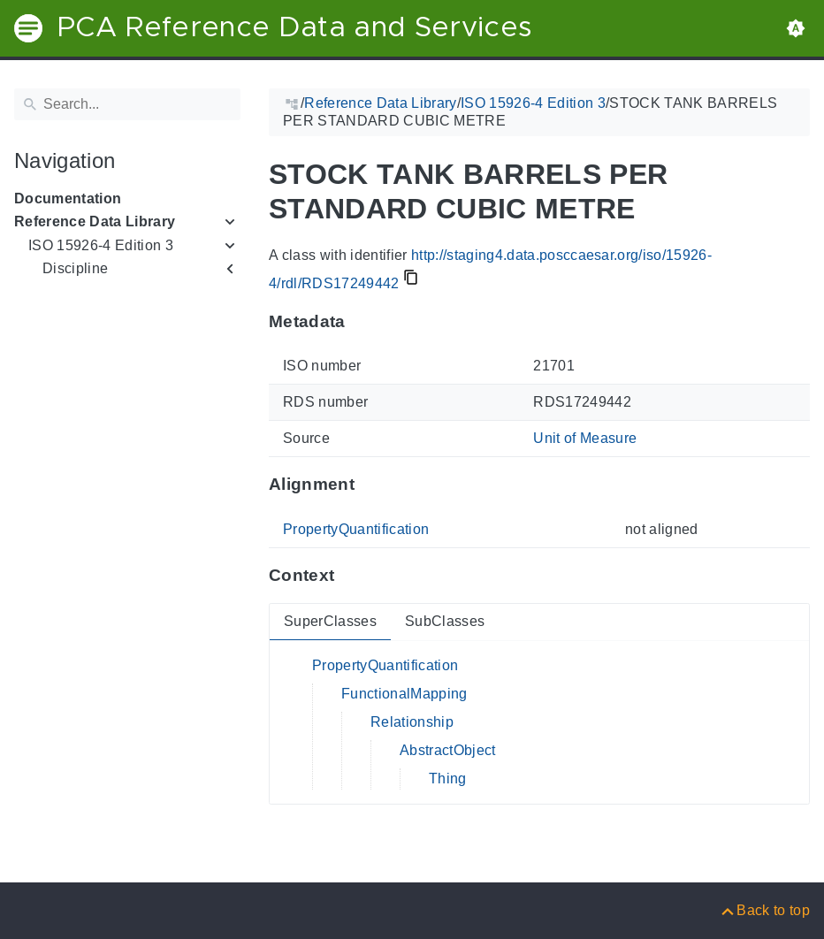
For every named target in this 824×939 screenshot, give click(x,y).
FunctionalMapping (404, 693)
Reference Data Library (94, 221)
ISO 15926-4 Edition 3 (100, 245)
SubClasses (444, 621)
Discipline (75, 268)
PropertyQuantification (356, 529)
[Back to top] (764, 910)
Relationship (412, 721)
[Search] (127, 104)
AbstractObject (448, 750)
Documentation (67, 198)
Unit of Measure (585, 438)
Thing (448, 778)
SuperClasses (330, 621)
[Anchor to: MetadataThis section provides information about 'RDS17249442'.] (363, 321)
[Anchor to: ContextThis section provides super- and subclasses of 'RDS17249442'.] (351, 575)
